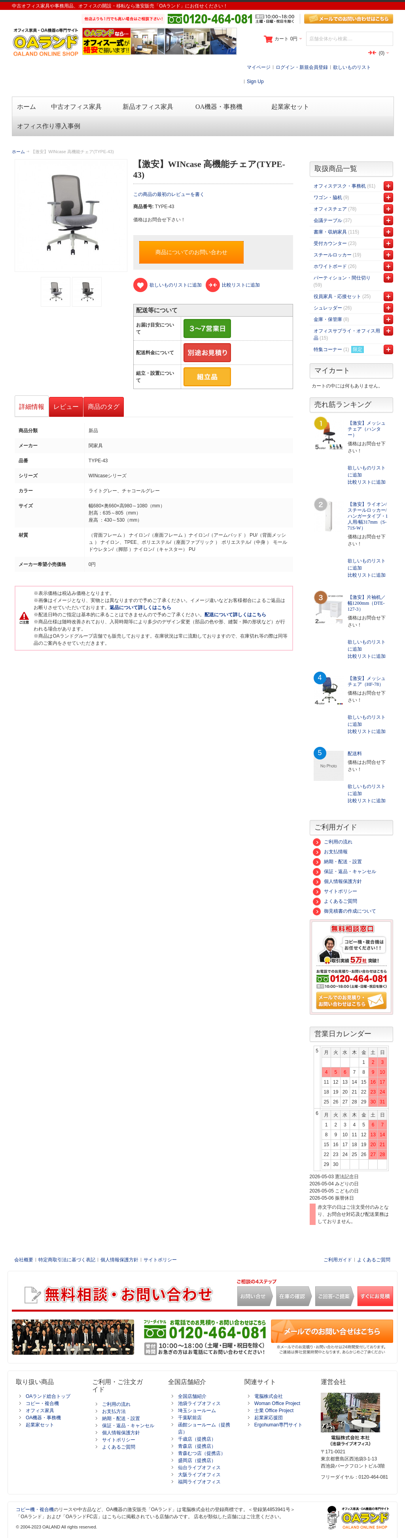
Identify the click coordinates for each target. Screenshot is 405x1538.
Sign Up (255, 81)
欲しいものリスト (352, 67)
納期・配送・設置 (337, 861)
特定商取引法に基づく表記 (66, 1260)
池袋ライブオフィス (199, 1403)
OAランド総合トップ (48, 1396)
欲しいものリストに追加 (367, 471)
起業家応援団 (268, 1417)
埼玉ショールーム (197, 1410)
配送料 (355, 753)
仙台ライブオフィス (199, 1467)
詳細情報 (31, 406)
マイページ (259, 67)
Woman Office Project (277, 1403)
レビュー (66, 406)
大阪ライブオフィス (199, 1474)
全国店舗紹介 (192, 1396)
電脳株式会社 (268, 1396)
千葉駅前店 (190, 1417)
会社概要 (23, 1260)
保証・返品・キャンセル (344, 871)
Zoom (71, 215)
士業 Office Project (273, 1410)
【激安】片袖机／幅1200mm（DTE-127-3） (367, 603)
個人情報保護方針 (337, 881)
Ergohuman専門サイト (278, 1425)
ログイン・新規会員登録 (302, 67)
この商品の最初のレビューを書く (168, 194)
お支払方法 (114, 1411)
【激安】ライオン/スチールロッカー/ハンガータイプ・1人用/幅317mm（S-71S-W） (368, 516)
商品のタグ (103, 406)
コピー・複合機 (42, 1403)
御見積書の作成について (344, 911)
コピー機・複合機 (35, 1509)
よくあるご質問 (335, 901)
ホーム (18, 151)
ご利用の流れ (332, 842)
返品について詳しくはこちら (140, 607)
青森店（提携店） (197, 1446)
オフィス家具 (40, 1410)
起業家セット (40, 1425)
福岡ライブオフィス (199, 1482)
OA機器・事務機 (43, 1417)
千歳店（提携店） (197, 1439)
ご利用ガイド (338, 1260)
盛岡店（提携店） (197, 1460)
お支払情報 (330, 851)
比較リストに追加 (367, 482)
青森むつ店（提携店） (201, 1453)
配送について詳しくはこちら (235, 614)
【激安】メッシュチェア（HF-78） (367, 681)
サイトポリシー (335, 891)
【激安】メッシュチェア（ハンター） (367, 429)
